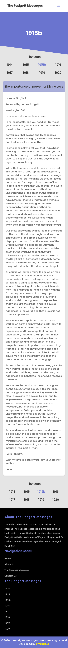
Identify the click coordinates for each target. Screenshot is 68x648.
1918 (26, 73)
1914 (10, 65)
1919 (42, 73)
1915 (26, 65)
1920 (58, 73)
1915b (34, 33)
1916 (58, 65)
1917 (10, 73)
